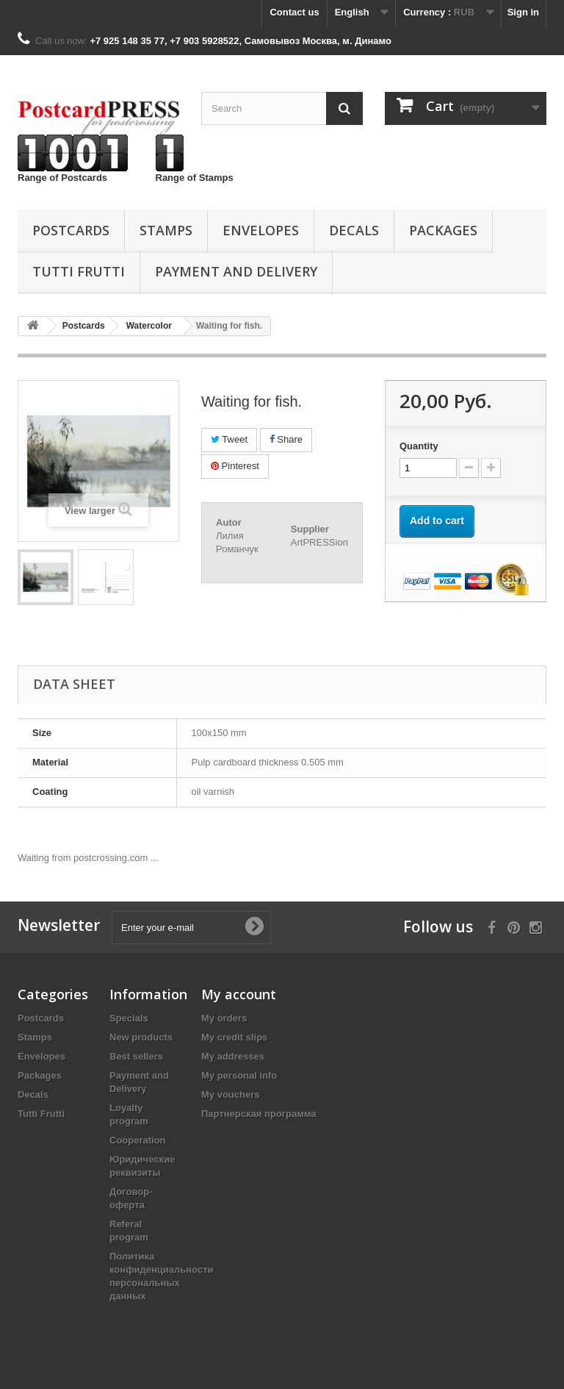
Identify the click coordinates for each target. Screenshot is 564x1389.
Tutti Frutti (78, 271)
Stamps (166, 230)
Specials (128, 1018)
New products (141, 1037)
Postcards (70, 230)
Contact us (294, 12)
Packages (443, 230)
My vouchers (230, 1094)
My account (238, 994)
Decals (354, 230)
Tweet (229, 439)
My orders (224, 1018)
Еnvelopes (261, 230)
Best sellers (136, 1056)
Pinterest (235, 465)
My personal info (239, 1075)
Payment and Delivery (236, 271)
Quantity (419, 445)
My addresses (232, 1056)
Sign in (523, 12)
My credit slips (234, 1037)
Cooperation (137, 1140)
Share (286, 439)
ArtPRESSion (319, 542)
